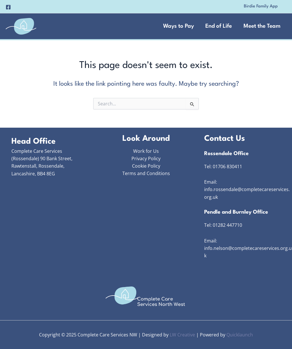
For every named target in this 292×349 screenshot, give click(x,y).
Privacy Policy (146, 158)
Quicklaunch (239, 335)
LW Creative (182, 335)
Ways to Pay (177, 26)
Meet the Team (261, 26)
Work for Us (146, 151)
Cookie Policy (146, 166)
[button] (260, 6)
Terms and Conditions (146, 174)
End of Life (218, 26)
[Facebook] (8, 7)
